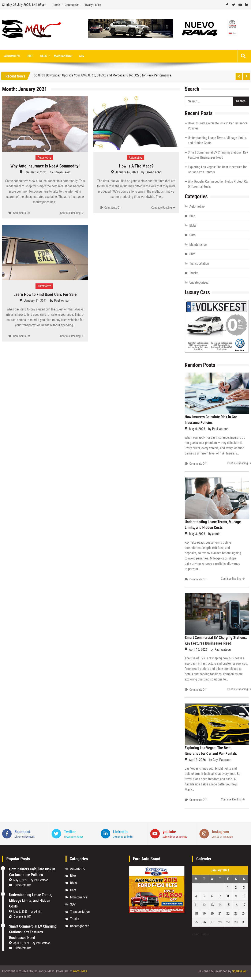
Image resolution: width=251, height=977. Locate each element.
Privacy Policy (92, 5)
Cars (43, 56)
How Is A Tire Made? (136, 166)
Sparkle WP (239, 971)
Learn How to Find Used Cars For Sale (45, 294)
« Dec (195, 934)
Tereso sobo (153, 172)
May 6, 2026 (197, 429)
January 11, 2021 (35, 301)
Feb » (205, 934)
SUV (81, 56)
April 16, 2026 (198, 650)
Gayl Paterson (222, 760)
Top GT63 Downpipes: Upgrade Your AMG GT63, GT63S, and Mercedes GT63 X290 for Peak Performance (101, 75)
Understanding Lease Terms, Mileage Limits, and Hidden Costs (30, 900)
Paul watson (62, 301)
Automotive (12, 56)
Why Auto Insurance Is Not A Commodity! (45, 166)
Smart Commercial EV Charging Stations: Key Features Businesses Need (33, 932)
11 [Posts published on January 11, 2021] (196, 905)
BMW (192, 225)
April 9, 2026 (197, 760)
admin (216, 534)
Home (56, 5)
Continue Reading (70, 213)
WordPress (79, 971)
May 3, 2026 (197, 534)
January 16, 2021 (126, 172)
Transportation (199, 263)
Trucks (193, 273)
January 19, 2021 (35, 172)
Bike (30, 56)
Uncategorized (199, 282)
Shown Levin (62, 172)
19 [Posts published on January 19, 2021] (204, 914)
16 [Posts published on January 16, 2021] (236, 905)
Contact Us (72, 5)
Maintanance (63, 56)
